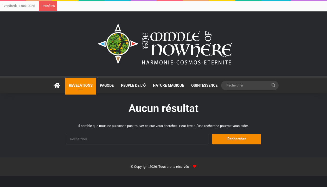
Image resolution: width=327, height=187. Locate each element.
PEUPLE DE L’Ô (133, 85)
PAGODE (107, 85)
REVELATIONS (81, 85)
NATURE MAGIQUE (168, 85)
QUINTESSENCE (204, 85)
